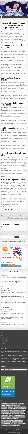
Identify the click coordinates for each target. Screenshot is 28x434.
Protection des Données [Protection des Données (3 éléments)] (6, 422)
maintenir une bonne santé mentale (9, 134)
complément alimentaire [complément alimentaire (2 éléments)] (12, 408)
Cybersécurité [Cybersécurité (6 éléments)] (22, 410)
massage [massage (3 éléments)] (23, 417)
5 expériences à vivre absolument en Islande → (17, 218)
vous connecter (10, 226)
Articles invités (4, 340)
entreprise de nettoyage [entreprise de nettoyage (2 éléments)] (6, 413)
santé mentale (9, 206)
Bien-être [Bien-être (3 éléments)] (3, 405)
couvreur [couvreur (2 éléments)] (10, 410)
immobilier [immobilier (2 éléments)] (11, 415)
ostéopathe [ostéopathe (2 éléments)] (4, 418)
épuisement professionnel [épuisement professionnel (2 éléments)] (14, 425)
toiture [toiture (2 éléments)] (15, 423)
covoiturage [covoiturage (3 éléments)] (16, 410)
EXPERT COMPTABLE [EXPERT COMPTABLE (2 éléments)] (15, 413)
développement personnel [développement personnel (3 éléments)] (15, 412)
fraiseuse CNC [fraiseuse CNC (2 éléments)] (22, 413)
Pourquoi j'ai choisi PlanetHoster (8, 241)
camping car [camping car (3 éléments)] (10, 407)
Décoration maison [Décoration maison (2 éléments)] (5, 412)
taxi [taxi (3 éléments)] (12, 423)
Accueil (2, 332)
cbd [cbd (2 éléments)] (14, 407)
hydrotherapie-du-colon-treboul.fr (9, 74)
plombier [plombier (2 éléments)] (9, 418)
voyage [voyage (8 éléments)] (24, 423)
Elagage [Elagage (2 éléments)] (22, 412)
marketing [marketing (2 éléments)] (18, 417)
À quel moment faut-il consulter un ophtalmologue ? (12, 300)
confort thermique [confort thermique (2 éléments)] (22, 408)
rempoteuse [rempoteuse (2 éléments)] (14, 422)
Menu (4, 17)
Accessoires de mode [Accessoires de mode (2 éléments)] (5, 404)
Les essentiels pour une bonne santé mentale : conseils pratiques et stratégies (14, 25)
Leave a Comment (20, 29)
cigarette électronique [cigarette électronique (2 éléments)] (21, 407)
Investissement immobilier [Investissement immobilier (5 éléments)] (19, 415)
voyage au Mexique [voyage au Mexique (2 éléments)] (5, 425)
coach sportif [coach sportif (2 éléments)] (4, 408)
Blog (2, 335)
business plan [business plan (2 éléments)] (4, 407)
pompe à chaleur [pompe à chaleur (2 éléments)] (15, 418)
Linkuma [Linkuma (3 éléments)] (13, 417)
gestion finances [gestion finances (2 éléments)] (5, 415)
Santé (14, 20)
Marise (6, 29)
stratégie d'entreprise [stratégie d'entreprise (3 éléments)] (6, 423)
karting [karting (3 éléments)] (3, 417)
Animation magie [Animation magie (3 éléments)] (21, 404)
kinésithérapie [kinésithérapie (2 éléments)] (8, 417)
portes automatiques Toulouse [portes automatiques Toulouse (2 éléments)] (7, 420)
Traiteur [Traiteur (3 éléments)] (19, 423)
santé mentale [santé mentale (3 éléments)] (20, 422)
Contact (3, 343)
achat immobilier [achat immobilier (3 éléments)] (14, 404)
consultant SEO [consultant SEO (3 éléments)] (5, 410)
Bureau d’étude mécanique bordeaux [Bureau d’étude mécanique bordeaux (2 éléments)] (13, 405)
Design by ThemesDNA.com (14, 432)
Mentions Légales (5, 338)
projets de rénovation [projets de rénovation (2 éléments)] (19, 420)
